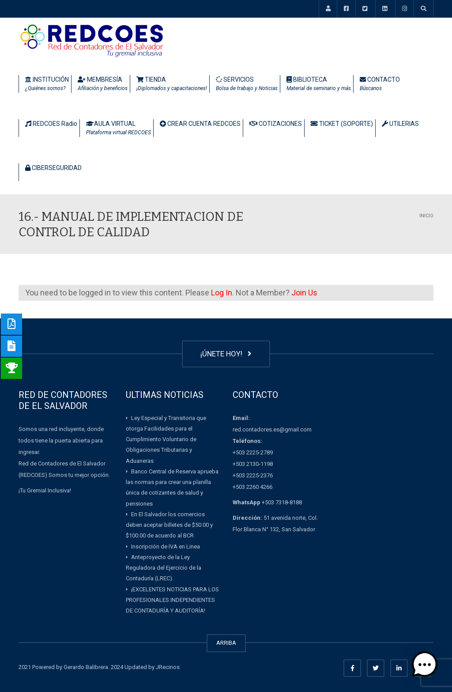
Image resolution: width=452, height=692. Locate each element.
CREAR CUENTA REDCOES (200, 123)
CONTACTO (380, 84)
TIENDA (171, 84)
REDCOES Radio (51, 123)
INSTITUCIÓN (47, 84)
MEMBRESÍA (103, 84)
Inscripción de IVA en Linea (165, 546)
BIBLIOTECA (318, 84)
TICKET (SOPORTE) (342, 123)
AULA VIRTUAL (118, 128)
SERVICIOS (247, 84)
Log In (221, 292)
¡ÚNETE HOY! (226, 353)
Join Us (304, 292)
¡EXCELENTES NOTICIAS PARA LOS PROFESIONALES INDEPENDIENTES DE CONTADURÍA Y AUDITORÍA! (172, 600)
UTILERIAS (400, 123)
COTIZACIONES (275, 123)
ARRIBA (226, 642)
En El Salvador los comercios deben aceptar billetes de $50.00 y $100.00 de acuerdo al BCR (169, 525)
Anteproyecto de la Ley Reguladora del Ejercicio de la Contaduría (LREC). (163, 568)
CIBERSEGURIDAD (53, 167)
